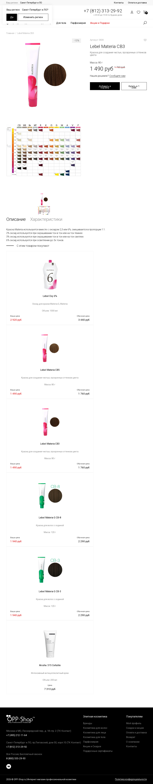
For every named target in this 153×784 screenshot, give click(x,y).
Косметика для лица (94, 732)
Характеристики (46, 219)
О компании (132, 741)
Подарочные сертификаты (98, 751)
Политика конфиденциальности (131, 779)
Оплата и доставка (137, 2)
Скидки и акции (135, 728)
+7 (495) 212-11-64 (16, 735)
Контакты (119, 2)
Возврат (130, 737)
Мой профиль (133, 723)
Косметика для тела (94, 737)
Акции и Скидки (92, 746)
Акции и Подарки (100, 23)
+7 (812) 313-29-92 (103, 10)
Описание (16, 219)
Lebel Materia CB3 (25, 33)
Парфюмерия (78, 23)
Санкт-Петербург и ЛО (31, 2)
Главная (10, 33)
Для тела (61, 23)
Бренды (87, 723)
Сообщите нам (117, 75)
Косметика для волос (95, 728)
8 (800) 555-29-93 (16, 758)
